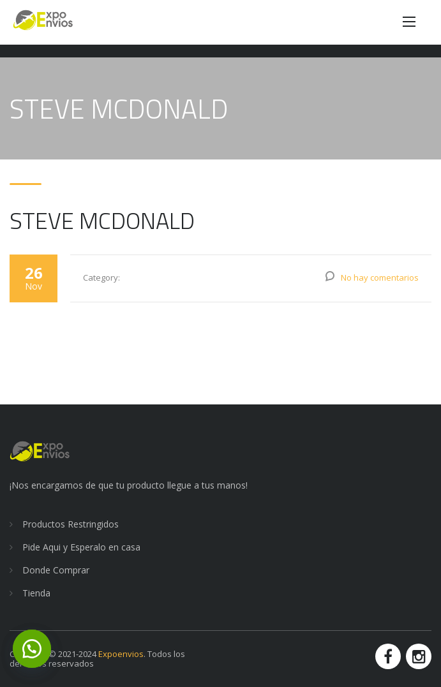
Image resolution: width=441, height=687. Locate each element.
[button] (32, 649)
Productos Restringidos (70, 524)
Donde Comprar (55, 570)
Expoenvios (121, 654)
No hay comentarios (380, 277)
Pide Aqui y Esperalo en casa (81, 547)
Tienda (36, 593)
